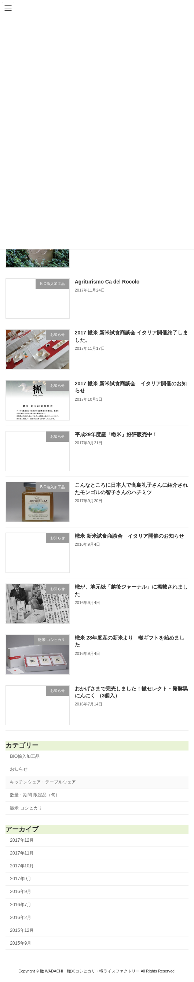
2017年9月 (20, 878)
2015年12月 (22, 930)
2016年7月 (20, 904)
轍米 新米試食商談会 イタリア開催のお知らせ (129, 536)
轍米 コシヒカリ (26, 808)
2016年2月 (20, 917)
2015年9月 (20, 943)
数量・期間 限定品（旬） (34, 795)
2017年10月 (22, 865)
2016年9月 (20, 891)
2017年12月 (22, 840)
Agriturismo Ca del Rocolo (107, 282)
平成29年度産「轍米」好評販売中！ (116, 434)
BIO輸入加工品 (25, 756)
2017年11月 (22, 853)
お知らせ (19, 769)
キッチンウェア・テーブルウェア (43, 782)
